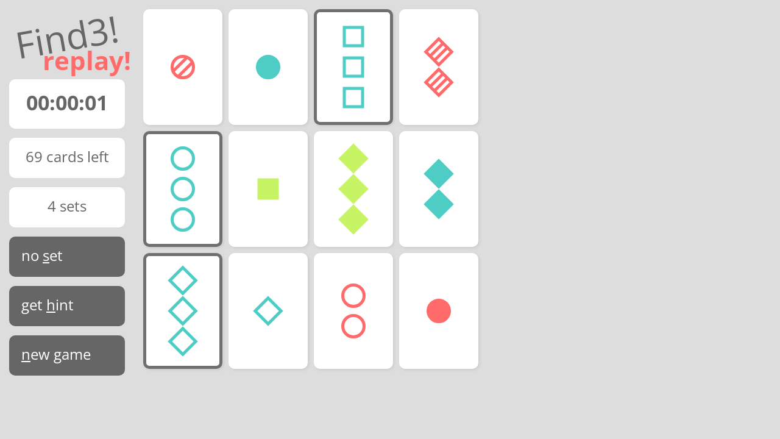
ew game (56, 354)
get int (47, 304)
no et (42, 255)
